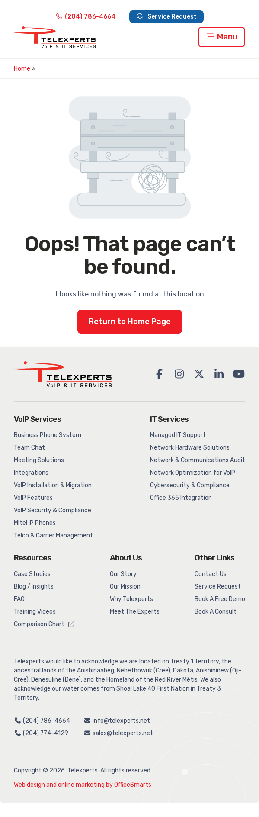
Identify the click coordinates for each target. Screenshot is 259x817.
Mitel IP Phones (35, 523)
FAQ (19, 599)
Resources (32, 558)
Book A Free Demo (220, 599)
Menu (222, 37)
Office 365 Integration (181, 498)
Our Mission (125, 586)
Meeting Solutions (39, 460)
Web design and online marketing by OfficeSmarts (82, 784)
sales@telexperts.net (118, 733)
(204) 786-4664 (85, 16)
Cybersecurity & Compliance (190, 485)
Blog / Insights (34, 586)
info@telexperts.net (117, 720)
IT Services (169, 419)
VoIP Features (33, 498)
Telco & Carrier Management (53, 535)
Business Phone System (47, 435)
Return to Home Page (130, 321)
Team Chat (29, 447)
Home (22, 68)
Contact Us (211, 574)
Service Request (166, 16)
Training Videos (35, 611)
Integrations (31, 472)
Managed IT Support (178, 435)
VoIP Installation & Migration (53, 485)
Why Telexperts (131, 599)
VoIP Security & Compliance (52, 510)
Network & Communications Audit (197, 460)
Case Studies (32, 574)
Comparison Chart (44, 624)
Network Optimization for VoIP (192, 472)
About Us (126, 558)
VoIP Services (37, 419)
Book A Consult (216, 611)
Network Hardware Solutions (190, 447)
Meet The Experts (135, 611)
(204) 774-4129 (41, 733)
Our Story (123, 574)
